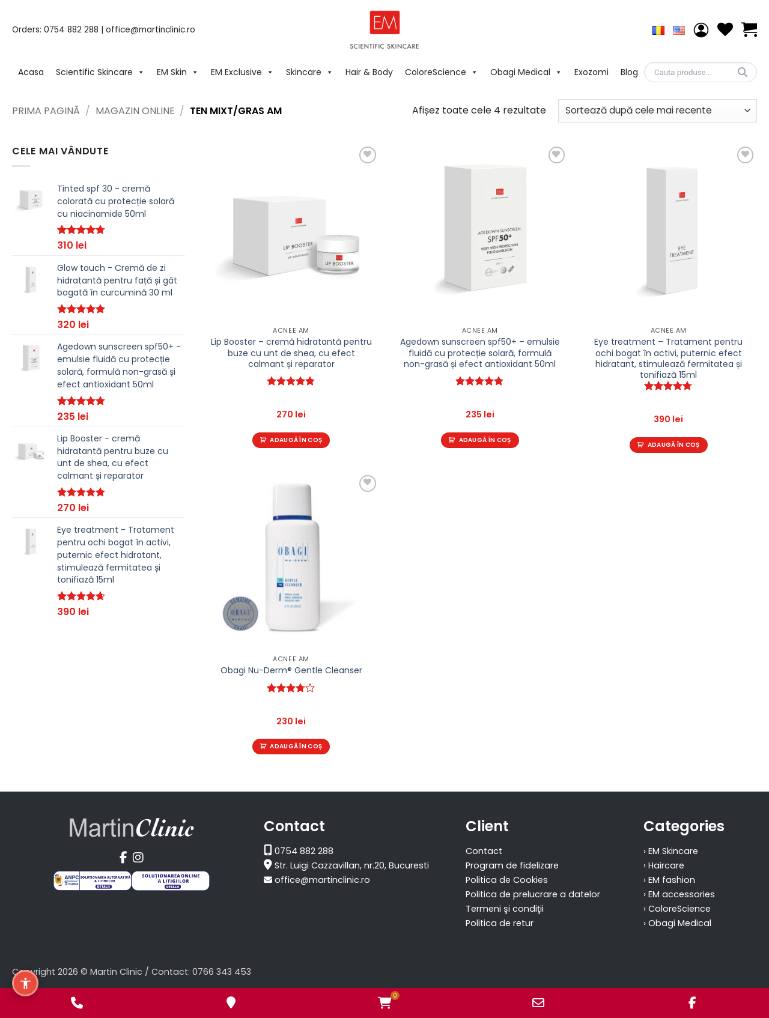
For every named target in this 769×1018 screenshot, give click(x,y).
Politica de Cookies (507, 880)
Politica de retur (499, 923)
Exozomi (591, 72)
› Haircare (663, 865)
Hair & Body (369, 72)
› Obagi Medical (677, 923)
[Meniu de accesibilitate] (25, 983)
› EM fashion (669, 880)
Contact (484, 851)
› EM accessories (679, 894)
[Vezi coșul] (749, 29)
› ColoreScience (677, 909)
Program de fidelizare (512, 865)
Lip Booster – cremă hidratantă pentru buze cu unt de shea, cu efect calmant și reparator (291, 352)
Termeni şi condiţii (505, 909)
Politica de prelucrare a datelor (533, 894)
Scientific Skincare (100, 72)
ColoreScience (441, 72)
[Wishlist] (725, 29)
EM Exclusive (242, 72)
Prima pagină (46, 111)
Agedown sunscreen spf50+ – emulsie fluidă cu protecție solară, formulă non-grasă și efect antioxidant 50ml (480, 352)
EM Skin (178, 72)
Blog (629, 72)
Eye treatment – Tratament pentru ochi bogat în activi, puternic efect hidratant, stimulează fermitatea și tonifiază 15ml (668, 358)
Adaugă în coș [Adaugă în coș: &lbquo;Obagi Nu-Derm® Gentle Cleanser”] (296, 746)
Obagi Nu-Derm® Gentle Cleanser (291, 670)
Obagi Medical (526, 72)
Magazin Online (135, 111)
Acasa (31, 72)
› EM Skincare (670, 851)
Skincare (309, 72)
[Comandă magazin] (657, 111)
